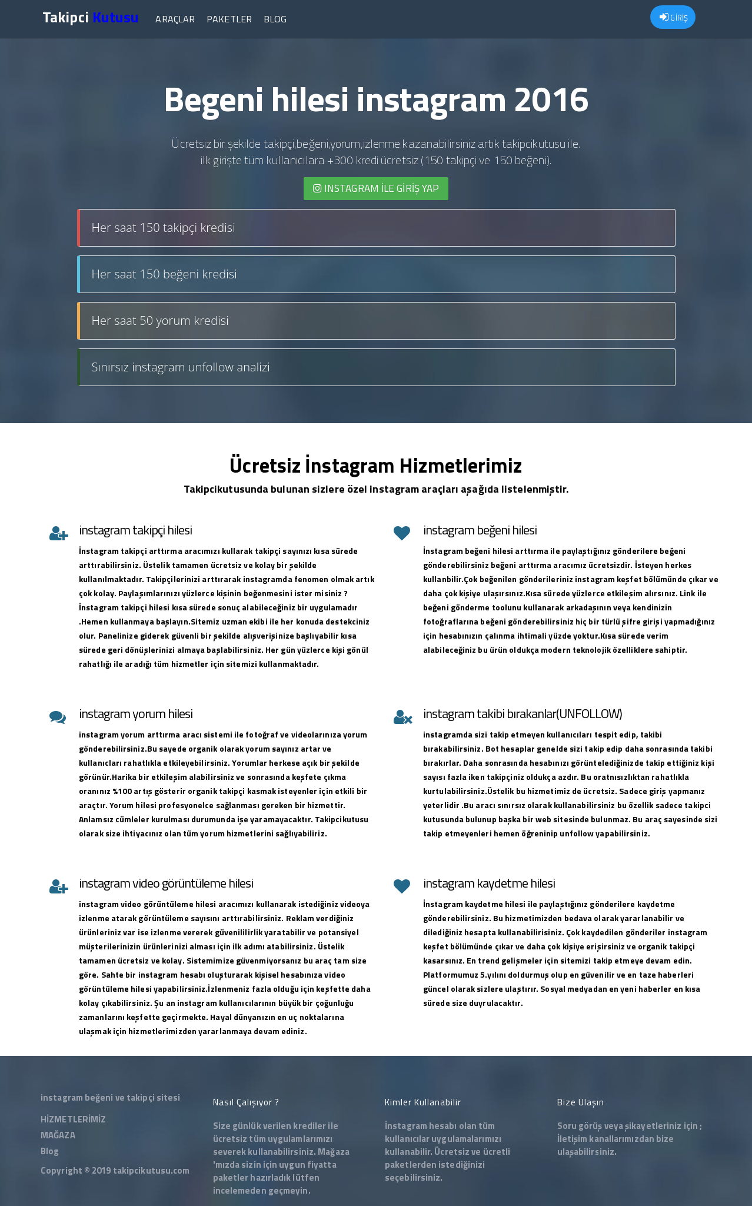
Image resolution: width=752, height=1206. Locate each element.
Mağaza (334, 1151)
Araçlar (175, 19)
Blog (275, 19)
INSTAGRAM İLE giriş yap (376, 188)
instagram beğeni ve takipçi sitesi (110, 1097)
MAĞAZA (58, 1135)
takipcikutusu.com (151, 1170)
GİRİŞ (674, 18)
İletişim (572, 1138)
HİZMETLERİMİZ (73, 1119)
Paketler (229, 19)
